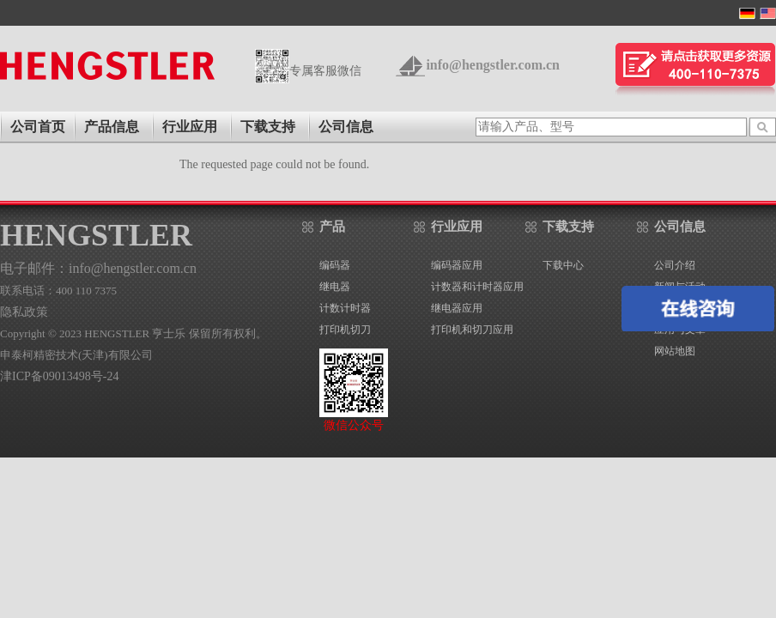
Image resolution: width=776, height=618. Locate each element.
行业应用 (189, 126)
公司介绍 (674, 265)
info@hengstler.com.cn (493, 65)
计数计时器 (345, 308)
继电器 (334, 287)
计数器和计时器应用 (477, 287)
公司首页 (37, 126)
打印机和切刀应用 (472, 330)
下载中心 (563, 265)
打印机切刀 (345, 330)
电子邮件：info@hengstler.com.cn (98, 268)
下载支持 (267, 126)
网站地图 (674, 351)
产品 (332, 226)
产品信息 (111, 126)
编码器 (334, 265)
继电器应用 (456, 308)
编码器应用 (456, 265)
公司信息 (345, 126)
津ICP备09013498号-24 (59, 376)
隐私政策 (24, 312)
